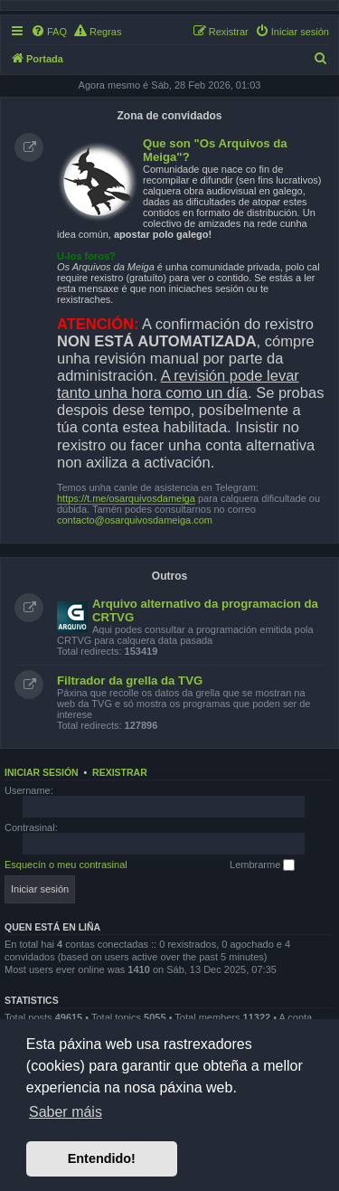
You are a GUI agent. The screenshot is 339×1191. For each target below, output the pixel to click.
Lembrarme (262, 865)
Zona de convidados (169, 115)
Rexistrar (119, 772)
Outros (169, 576)
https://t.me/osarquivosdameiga (126, 498)
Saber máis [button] (65, 1112)
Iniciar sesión (42, 772)
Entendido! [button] (102, 1158)
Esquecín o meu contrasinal (66, 864)
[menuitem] (49, 32)
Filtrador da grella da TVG (129, 680)
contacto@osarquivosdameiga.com (134, 520)
